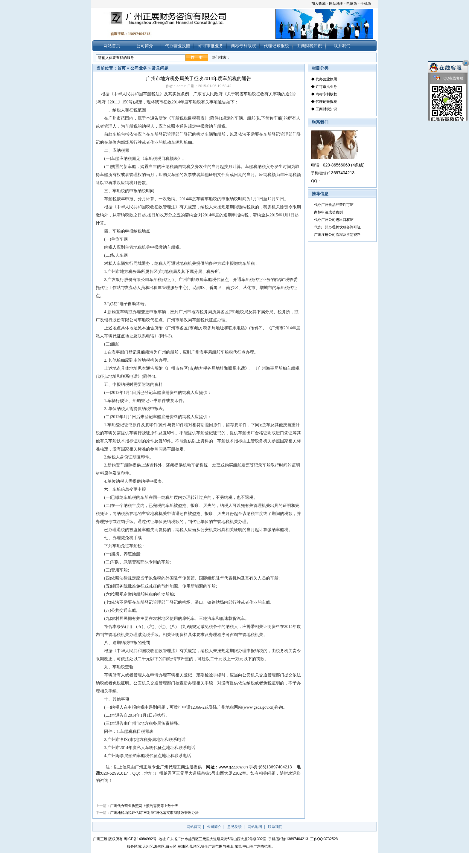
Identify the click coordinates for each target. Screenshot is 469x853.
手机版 (365, 3)
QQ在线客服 (448, 78)
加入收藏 (318, 3)
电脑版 (351, 3)
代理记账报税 (276, 45)
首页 (121, 68)
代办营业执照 (177, 45)
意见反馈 (234, 827)
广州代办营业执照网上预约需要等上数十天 (144, 806)
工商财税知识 (309, 45)
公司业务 (138, 68)
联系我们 (342, 45)
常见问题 (160, 68)
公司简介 (144, 45)
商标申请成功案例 (328, 212)
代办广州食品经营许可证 (334, 205)
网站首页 (111, 45)
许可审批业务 (210, 45)
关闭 (465, 63)
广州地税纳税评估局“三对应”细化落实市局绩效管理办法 (154, 813)
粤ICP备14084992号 (140, 839)
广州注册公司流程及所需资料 (337, 235)
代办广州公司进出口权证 (334, 220)
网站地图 (336, 3)
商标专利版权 (243, 45)
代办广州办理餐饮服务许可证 (337, 227)
